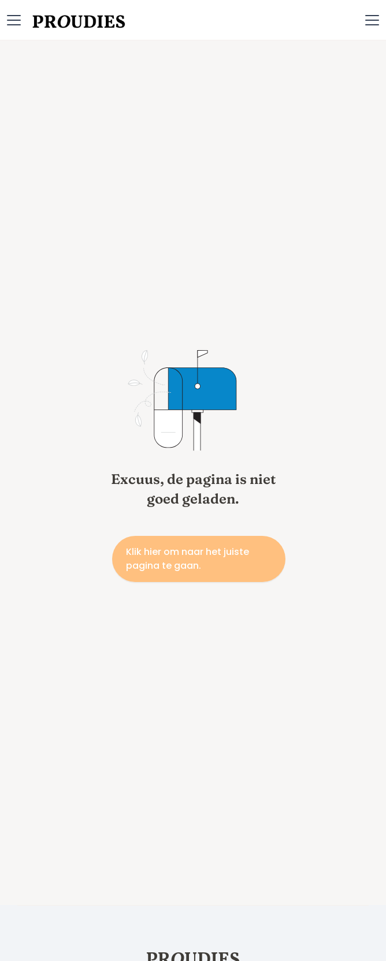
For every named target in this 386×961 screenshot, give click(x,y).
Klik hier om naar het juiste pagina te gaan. (187, 558)
